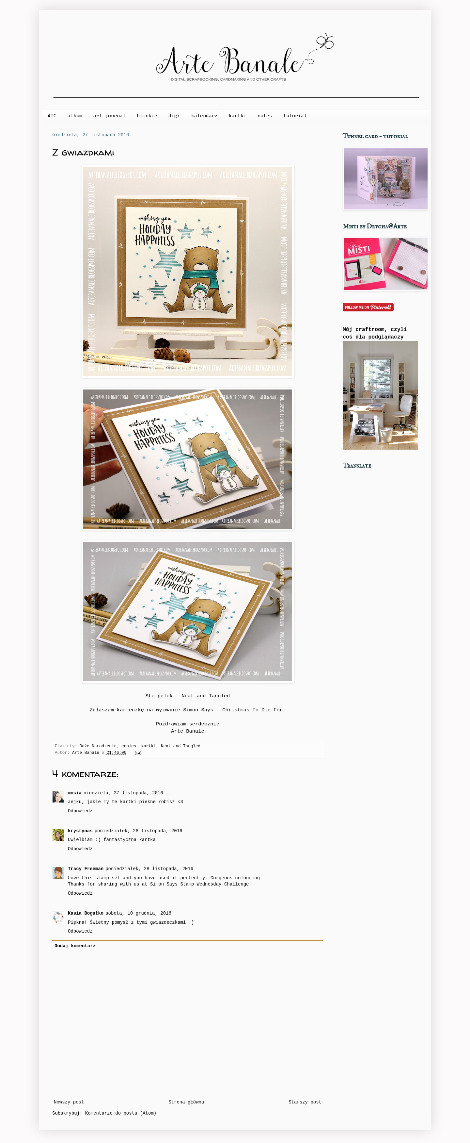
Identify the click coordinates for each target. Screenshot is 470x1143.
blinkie (147, 116)
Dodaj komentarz (75, 946)
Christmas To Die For (252, 710)
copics (128, 746)
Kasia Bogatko (85, 913)
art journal (109, 116)
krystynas (80, 831)
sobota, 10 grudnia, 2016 (138, 913)
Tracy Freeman (85, 868)
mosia (75, 793)
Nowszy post (69, 1102)
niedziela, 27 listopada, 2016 (123, 793)
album (75, 116)
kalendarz (204, 116)
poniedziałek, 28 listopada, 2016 (138, 831)
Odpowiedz (80, 811)
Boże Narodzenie (98, 746)
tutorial (295, 116)
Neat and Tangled (180, 746)
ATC (52, 116)
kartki (237, 116)
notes (265, 116)
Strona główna (186, 1102)
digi (174, 116)
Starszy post (305, 1102)
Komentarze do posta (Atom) (120, 1113)
